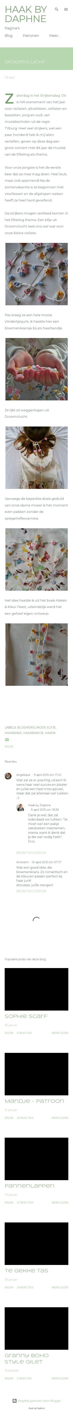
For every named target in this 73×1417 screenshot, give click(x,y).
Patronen (31, 36)
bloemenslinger (31, 727)
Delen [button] (9, 746)
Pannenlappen (30, 1186)
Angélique (23, 775)
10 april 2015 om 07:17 (46, 862)
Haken (50, 733)
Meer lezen (60, 1033)
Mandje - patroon (34, 1101)
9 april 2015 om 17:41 (47, 775)
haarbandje (33, 733)
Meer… (54, 36)
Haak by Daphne (26, 14)
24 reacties (25, 1287)
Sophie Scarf (26, 1016)
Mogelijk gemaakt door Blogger (36, 1401)
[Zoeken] (56, 7)
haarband (13, 733)
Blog (9, 36)
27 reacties (25, 1202)
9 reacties (24, 1033)
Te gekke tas (26, 1271)
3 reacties (24, 1378)
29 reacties (25, 1118)
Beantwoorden (31, 853)
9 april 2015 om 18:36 (45, 810)
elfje (51, 727)
